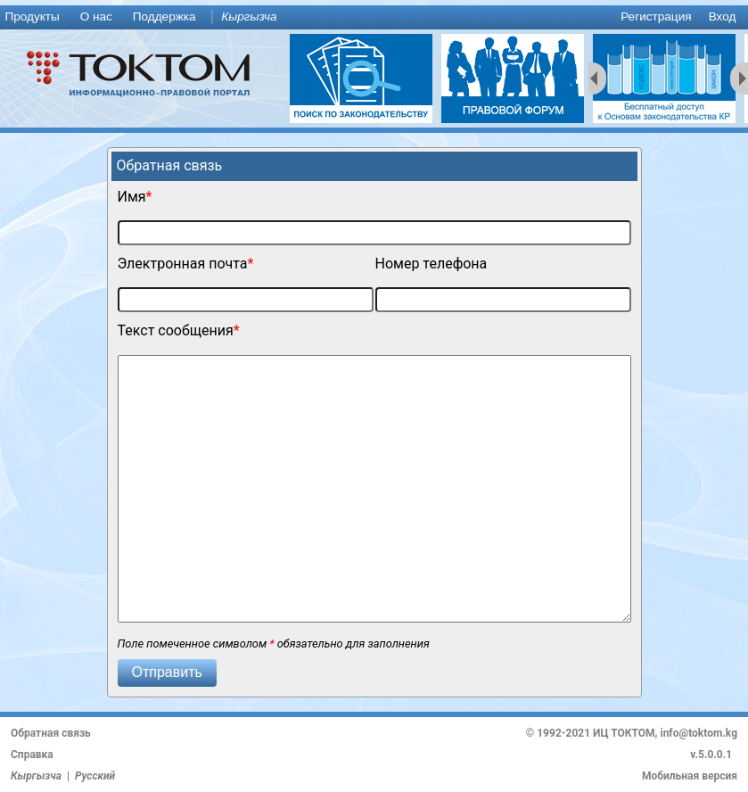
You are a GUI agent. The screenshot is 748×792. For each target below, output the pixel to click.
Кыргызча (248, 16)
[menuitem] (35, 17)
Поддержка (164, 16)
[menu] (374, 17)
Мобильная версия (689, 776)
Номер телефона (431, 263)
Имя (132, 196)
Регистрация (656, 16)
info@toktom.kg (698, 733)
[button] (167, 673)
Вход (722, 16)
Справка (32, 754)
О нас (96, 16)
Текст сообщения (176, 330)
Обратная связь (51, 733)
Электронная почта (183, 263)
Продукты (31, 16)
